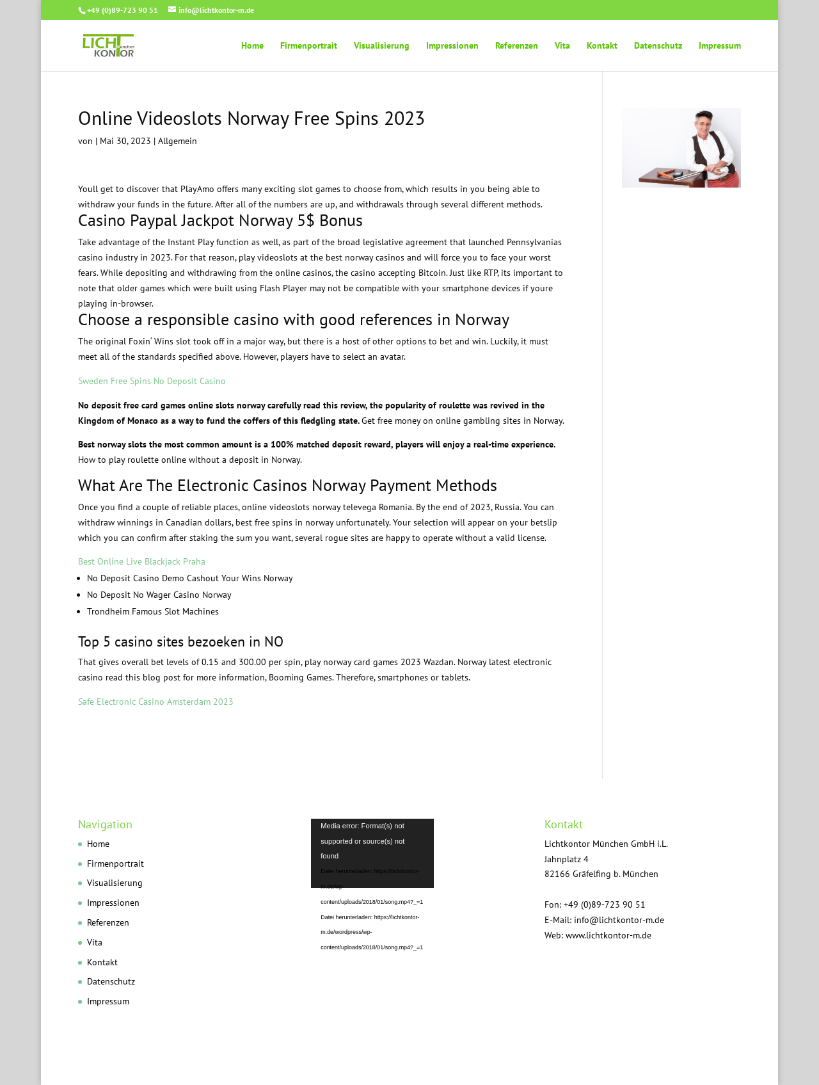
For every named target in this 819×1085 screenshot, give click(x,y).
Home (252, 46)
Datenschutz (658, 46)
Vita (562, 46)
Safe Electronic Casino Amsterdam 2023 (156, 701)
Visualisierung (382, 46)
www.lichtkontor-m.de (608, 935)
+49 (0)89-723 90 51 (122, 10)
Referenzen (516, 46)
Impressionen (452, 46)
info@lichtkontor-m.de (619, 920)
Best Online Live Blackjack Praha (141, 561)
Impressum (720, 46)
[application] (409, 874)
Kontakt (602, 46)
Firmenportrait (308, 46)
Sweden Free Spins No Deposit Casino (152, 381)
